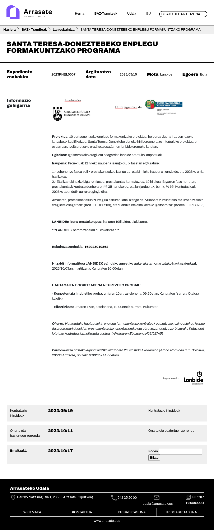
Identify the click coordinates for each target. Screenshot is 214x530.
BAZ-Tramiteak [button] (105, 13)
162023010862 (96, 247)
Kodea (153, 451)
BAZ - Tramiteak (34, 29)
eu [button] (148, 13)
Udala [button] (131, 13)
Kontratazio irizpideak (164, 410)
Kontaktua (82, 512)
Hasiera (9, 29)
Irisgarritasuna (181, 512)
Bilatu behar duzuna (180, 14)
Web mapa (32, 512)
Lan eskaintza (63, 29)
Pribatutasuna (132, 512)
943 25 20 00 (127, 497)
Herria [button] (79, 13)
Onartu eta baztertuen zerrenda (171, 430)
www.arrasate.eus (107, 520)
